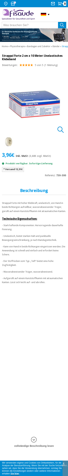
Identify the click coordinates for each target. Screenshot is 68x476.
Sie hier (15, 473)
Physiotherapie (17, 46)
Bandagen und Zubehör (38, 46)
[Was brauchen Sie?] (34, 25)
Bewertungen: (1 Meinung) (30, 66)
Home (5, 46)
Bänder (56, 46)
